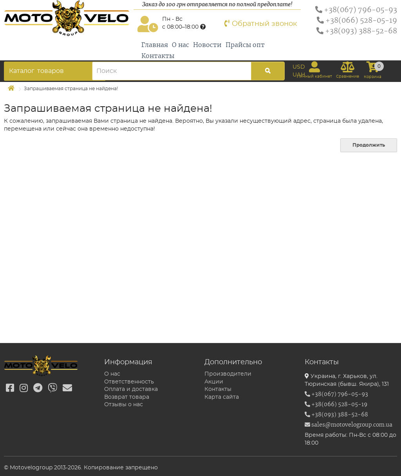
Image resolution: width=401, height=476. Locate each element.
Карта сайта (221, 397)
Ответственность (129, 382)
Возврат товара (126, 397)
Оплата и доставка (131, 389)
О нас (180, 45)
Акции (213, 382)
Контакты (157, 56)
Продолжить (368, 145)
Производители (227, 374)
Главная (154, 45)
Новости (207, 45)
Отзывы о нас (123, 404)
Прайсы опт (245, 45)
